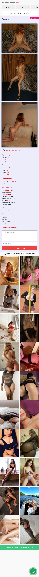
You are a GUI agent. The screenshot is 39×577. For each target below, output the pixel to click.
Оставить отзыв (19, 248)
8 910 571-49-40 (13, 150)
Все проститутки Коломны (19, 13)
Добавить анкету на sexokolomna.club (19, 547)
